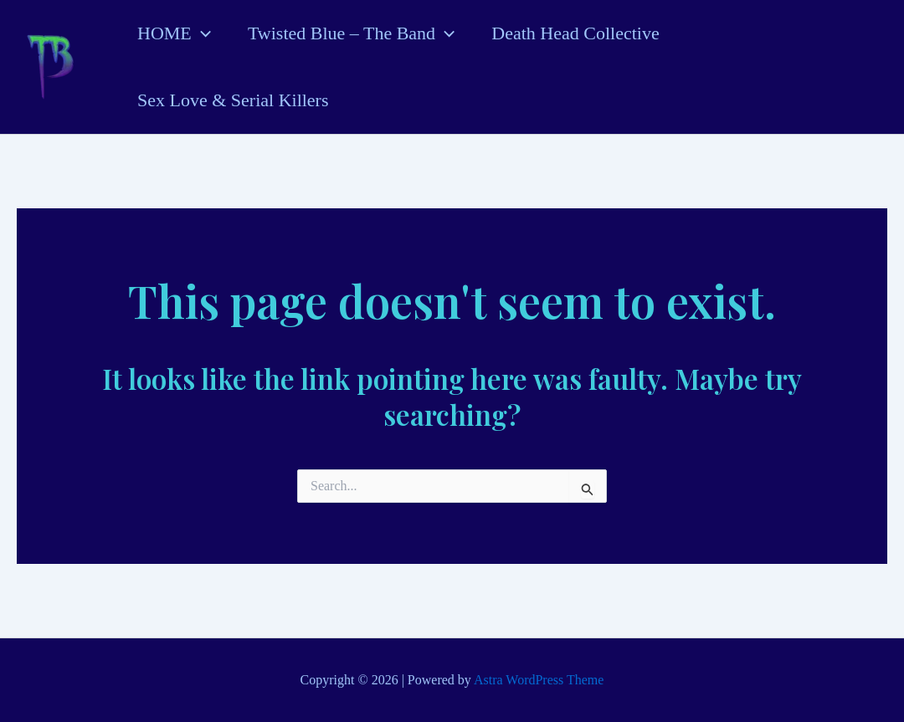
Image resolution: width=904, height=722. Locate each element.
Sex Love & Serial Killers (233, 100)
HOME (174, 33)
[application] (201, 33)
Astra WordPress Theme (539, 680)
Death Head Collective (575, 33)
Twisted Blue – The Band (351, 33)
